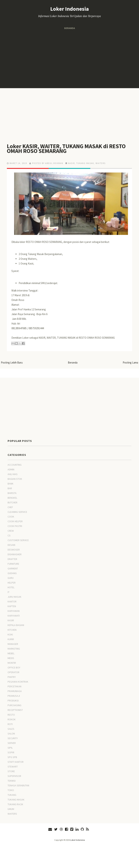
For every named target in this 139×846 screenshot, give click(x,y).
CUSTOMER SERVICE (18, 540)
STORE (11, 771)
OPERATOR (13, 672)
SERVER (12, 743)
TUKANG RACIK (15, 804)
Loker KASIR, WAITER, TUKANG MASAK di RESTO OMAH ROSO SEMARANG (66, 149)
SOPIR (11, 752)
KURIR (11, 639)
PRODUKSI (13, 700)
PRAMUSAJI (14, 695)
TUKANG (12, 794)
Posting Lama (130, 362)
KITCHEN (12, 629)
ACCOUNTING (15, 464)
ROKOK (12, 719)
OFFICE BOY (14, 667)
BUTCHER (12, 502)
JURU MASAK (14, 596)
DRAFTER (12, 559)
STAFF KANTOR (16, 761)
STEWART (13, 766)
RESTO (11, 714)
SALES (11, 728)
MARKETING (14, 648)
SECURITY (13, 738)
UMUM (11, 809)
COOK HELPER (15, 521)
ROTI (10, 724)
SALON (11, 733)
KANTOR (12, 601)
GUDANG (12, 573)
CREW (11, 530)
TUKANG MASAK (85, 163)
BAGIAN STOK (15, 479)
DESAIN (11, 545)
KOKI (10, 634)
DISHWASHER (15, 554)
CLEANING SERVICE (17, 512)
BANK (10, 483)
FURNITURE (13, 563)
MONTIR (12, 662)
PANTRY (12, 677)
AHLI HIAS (13, 474)
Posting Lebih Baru (12, 362)
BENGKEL (12, 497)
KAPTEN (12, 606)
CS (9, 535)
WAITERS (101, 163)
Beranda (69, 28)
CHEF (10, 507)
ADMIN (11, 469)
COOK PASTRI (15, 526)
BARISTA (12, 493)
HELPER (12, 582)
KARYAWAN (14, 611)
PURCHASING (14, 705)
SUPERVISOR (14, 776)
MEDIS (11, 658)
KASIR (71, 163)
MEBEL (11, 653)
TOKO (11, 790)
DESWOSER (14, 549)
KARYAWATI (14, 615)
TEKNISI (12, 780)
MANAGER (13, 644)
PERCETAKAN (14, 686)
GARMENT (13, 568)
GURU (11, 578)
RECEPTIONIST (15, 710)
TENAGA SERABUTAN (18, 785)
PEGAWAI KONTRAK (18, 681)
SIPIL (10, 747)
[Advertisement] (69, 59)
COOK (11, 516)
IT (8, 592)
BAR (10, 488)
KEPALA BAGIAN (16, 625)
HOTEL (11, 587)
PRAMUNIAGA (15, 691)
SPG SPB (12, 757)
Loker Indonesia (69, 8)
